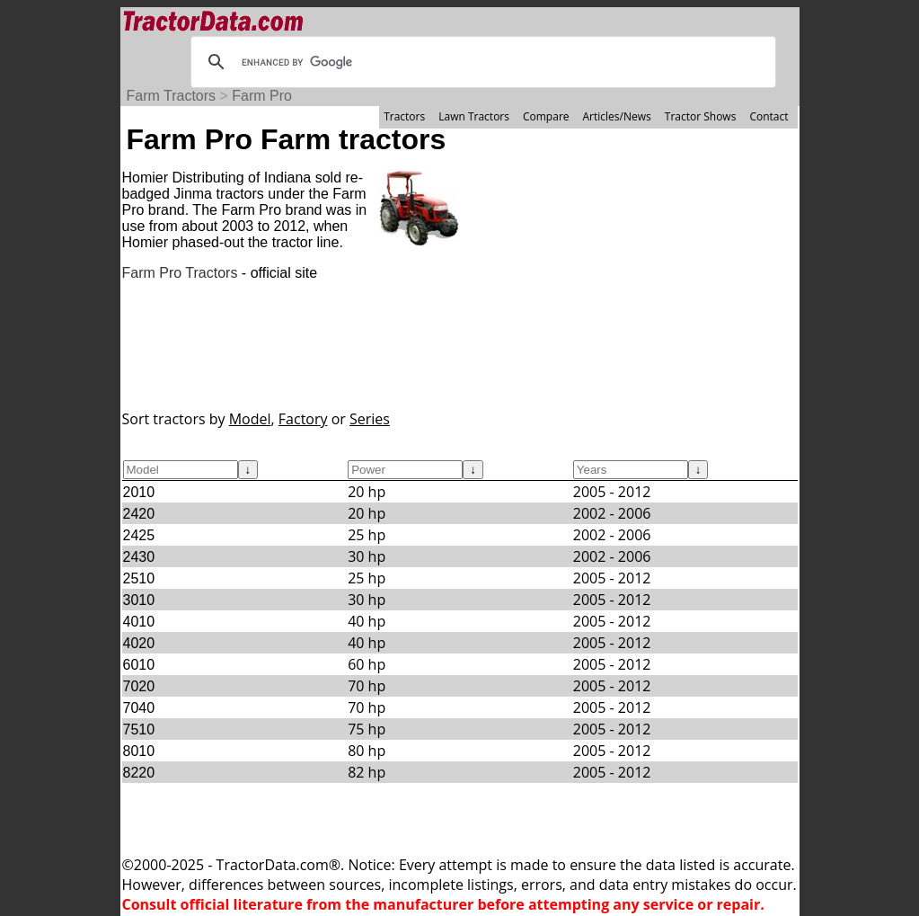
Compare (546, 116)
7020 (139, 686)
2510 (139, 578)
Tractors (404, 116)
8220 (139, 772)
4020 (139, 643)
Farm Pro (262, 95)
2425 (139, 535)
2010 (139, 492)
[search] (481, 62)
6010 (139, 664)
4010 (139, 621)
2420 (139, 513)
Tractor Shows (701, 116)
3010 (139, 600)
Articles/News (617, 116)
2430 (139, 557)
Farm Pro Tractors (180, 272)
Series (369, 419)
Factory (303, 419)
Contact (768, 116)
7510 (139, 729)
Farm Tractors (171, 95)
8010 (139, 751)
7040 (139, 708)
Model (250, 419)
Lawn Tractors (473, 116)
